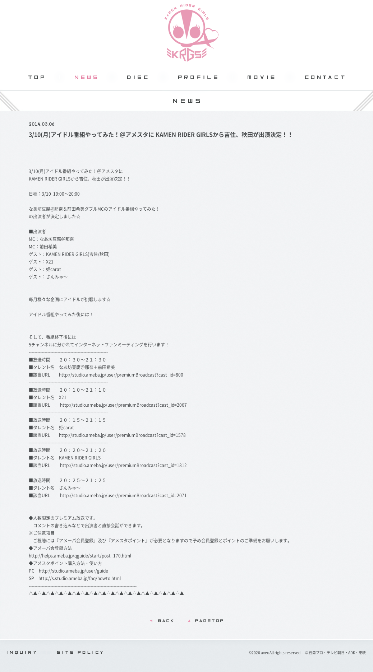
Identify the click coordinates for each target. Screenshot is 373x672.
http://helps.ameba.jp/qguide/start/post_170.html (80, 555)
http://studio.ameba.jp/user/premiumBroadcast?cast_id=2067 (123, 405)
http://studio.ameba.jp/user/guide (73, 571)
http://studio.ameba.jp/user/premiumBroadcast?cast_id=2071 (123, 495)
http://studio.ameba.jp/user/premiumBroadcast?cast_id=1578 (122, 435)
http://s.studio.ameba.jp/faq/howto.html (79, 578)
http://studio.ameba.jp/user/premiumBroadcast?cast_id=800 (121, 375)
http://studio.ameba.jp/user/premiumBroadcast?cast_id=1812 (123, 465)
